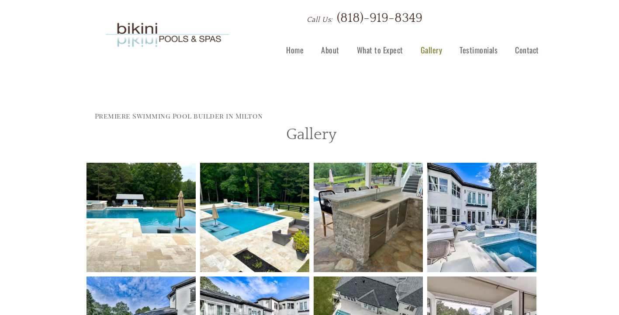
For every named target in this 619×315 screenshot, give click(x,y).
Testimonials (479, 50)
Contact (527, 50)
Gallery (432, 50)
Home (295, 50)
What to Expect (380, 50)
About (330, 50)
